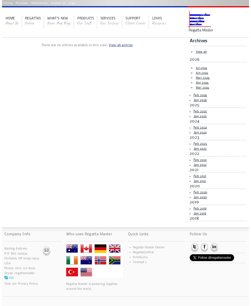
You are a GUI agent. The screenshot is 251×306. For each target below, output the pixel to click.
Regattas (33, 21)
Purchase (21, 3)
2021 (194, 170)
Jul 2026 (201, 68)
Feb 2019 (200, 208)
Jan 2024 (200, 132)
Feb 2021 (200, 176)
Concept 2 (140, 262)
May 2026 (203, 78)
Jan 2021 (200, 181)
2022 (194, 154)
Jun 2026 (202, 73)
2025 (194, 105)
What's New (59, 21)
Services (109, 21)
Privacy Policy (28, 283)
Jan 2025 (200, 116)
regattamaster (25, 273)
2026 (195, 59)
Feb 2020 (200, 192)
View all (201, 52)
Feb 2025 (200, 111)
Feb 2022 (200, 160)
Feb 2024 (200, 127)
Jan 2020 (200, 197)
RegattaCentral (143, 252)
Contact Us (58, 3)
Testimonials (39, 3)
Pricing (7, 3)
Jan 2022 (200, 164)
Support (136, 21)
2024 (194, 121)
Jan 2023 (200, 148)
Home (12, 21)
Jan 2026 (200, 100)
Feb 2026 (200, 95)
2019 (194, 202)
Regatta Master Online (148, 247)
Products (85, 21)
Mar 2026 (202, 87)
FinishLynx (140, 257)
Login (72, 3)
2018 (194, 218)
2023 (194, 137)
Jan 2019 (200, 213)
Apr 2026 (202, 82)
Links (159, 21)
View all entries (121, 45)
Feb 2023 (200, 143)
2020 (195, 186)
